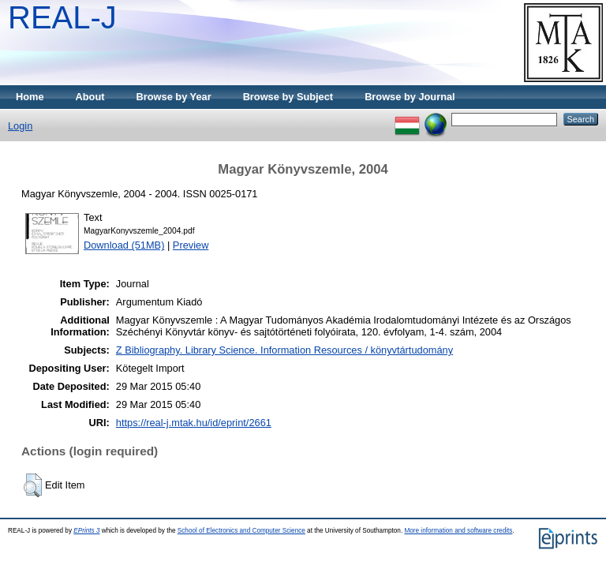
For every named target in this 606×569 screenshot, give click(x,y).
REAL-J (62, 17)
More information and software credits (458, 530)
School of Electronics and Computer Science (241, 530)
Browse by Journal (410, 97)
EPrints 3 (86, 530)
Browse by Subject (288, 97)
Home (30, 97)
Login (20, 126)
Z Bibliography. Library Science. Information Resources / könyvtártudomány (284, 350)
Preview (191, 245)
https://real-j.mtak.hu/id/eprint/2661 (193, 423)
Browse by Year (174, 97)
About (90, 97)
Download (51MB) (124, 245)
